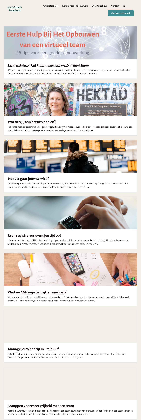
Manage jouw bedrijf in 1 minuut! (33, 349)
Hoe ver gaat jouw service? (28, 179)
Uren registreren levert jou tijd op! (34, 235)
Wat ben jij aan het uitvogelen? (32, 122)
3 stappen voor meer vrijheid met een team (41, 406)
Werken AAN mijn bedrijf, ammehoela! (37, 292)
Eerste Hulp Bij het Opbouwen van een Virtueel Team (48, 65)
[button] (124, 6)
